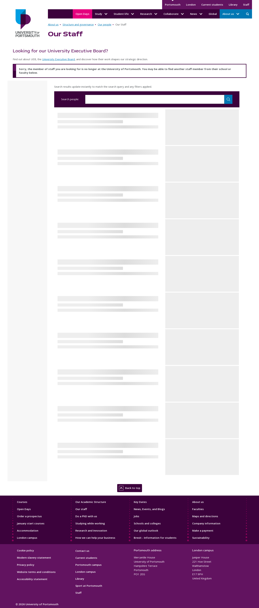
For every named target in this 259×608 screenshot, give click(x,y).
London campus (27, 537)
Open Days (82, 14)
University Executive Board (58, 59)
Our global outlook (146, 530)
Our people (104, 24)
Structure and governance (78, 24)
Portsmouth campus (88, 564)
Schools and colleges (147, 523)
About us (53, 24)
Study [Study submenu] (101, 14)
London (191, 4)
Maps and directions (205, 516)
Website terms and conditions (36, 572)
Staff (246, 4)
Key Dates (140, 502)
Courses (22, 502)
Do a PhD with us (86, 516)
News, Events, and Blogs (149, 509)
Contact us (82, 550)
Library (233, 4)
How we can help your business (95, 537)
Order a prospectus (29, 516)
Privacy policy (25, 564)
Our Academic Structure (90, 502)
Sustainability (201, 537)
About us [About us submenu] (231, 14)
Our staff (81, 509)
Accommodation (27, 530)
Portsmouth (172, 4)
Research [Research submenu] (149, 14)
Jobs (136, 516)
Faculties (198, 509)
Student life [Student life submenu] (124, 14)
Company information (206, 523)
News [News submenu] (196, 14)
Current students (212, 4)
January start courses (30, 523)
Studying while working (90, 523)
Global (213, 14)
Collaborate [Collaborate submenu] (174, 14)
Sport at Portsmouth (88, 585)
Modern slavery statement (34, 557)
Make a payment (202, 530)
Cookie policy (25, 550)
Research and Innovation (91, 530)
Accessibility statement (32, 579)
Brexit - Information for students (155, 537)
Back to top (129, 488)
